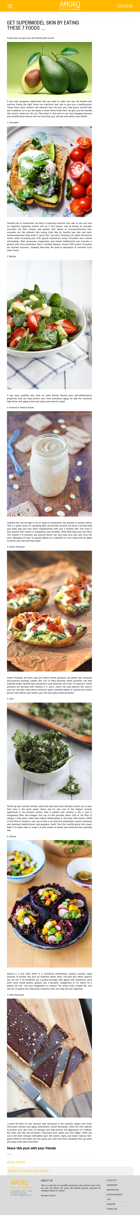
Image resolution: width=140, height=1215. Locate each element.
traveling (112, 1209)
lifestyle (112, 1180)
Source (9, 1154)
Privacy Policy (48, 1196)
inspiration (113, 1190)
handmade (112, 1185)
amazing (111, 1204)
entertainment (115, 1194)
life (109, 1199)
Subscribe (125, 6)
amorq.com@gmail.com (21, 1195)
